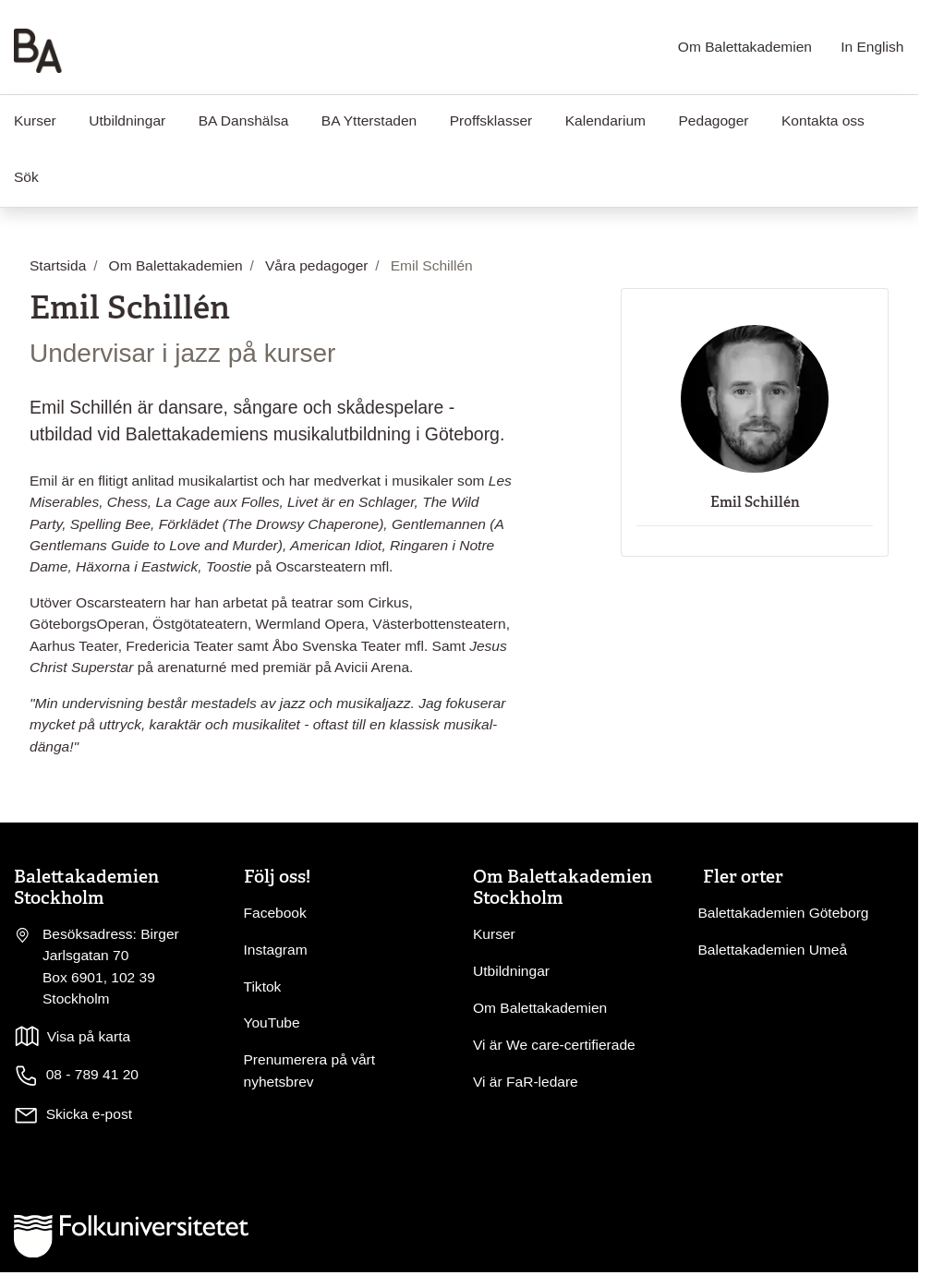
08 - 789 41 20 (76, 1076)
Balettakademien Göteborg (783, 912)
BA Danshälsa (244, 120)
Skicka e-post (89, 1114)
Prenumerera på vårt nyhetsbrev (310, 1070)
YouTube (272, 1022)
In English (872, 46)
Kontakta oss (823, 120)
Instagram (276, 949)
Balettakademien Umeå (773, 949)
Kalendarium (605, 120)
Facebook (275, 912)
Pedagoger (713, 120)
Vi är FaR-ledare (525, 1081)
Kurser (494, 934)
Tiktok (263, 986)
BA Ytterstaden (369, 120)
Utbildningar (127, 120)
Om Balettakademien (745, 46)
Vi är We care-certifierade (554, 1044)
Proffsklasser (491, 120)
